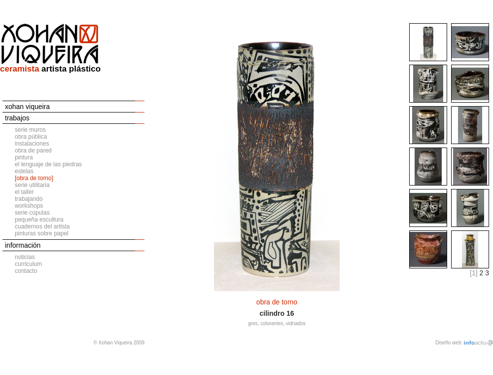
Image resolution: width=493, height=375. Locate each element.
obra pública (31, 136)
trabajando (29, 198)
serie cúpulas (32, 212)
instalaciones (32, 143)
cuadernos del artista (42, 226)
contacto (26, 270)
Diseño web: (448, 342)
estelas (24, 171)
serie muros (30, 129)
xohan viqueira (27, 107)
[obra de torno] (34, 178)
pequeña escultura (39, 219)
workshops (29, 205)
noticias (25, 257)
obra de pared (33, 150)
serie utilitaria (32, 185)
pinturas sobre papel (42, 233)
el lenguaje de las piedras (48, 164)
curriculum (28, 264)
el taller (24, 191)
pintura (24, 157)
